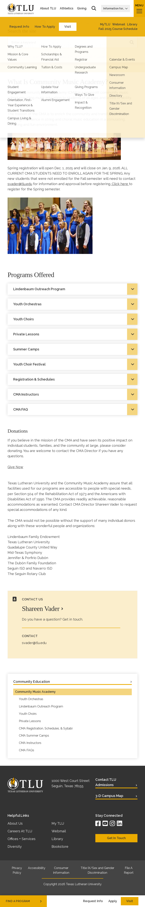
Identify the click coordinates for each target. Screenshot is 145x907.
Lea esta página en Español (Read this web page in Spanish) (60, 56)
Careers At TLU (20, 831)
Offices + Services (21, 839)
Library (57, 839)
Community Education (100, 22)
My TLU (58, 823)
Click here (120, 184)
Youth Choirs (28, 714)
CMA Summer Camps (34, 735)
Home (12, 22)
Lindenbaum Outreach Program (41, 706)
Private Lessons (30, 721)
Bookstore (60, 847)
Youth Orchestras (31, 699)
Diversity (15, 847)
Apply (112, 901)
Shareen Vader (40, 608)
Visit (129, 901)
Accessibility (36, 868)
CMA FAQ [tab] (20, 409)
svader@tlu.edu (20, 184)
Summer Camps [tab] (26, 349)
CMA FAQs (26, 750)
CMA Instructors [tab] (26, 394)
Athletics (66, 8)
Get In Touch (116, 838)
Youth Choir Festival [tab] (29, 364)
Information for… (115, 8)
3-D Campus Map (109, 796)
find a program (24, 901)
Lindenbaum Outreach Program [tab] (39, 289)
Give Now (15, 467)
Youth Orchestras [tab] (27, 304)
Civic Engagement (65, 22)
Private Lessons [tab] (26, 334)
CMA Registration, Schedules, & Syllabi (45, 728)
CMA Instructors (30, 743)
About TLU (48, 8)
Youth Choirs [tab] (23, 319)
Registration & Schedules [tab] (34, 379)
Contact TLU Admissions (105, 782)
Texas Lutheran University (84, 884)
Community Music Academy (35, 692)
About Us (15, 823)
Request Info (93, 901)
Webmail (59, 831)
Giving (81, 8)
